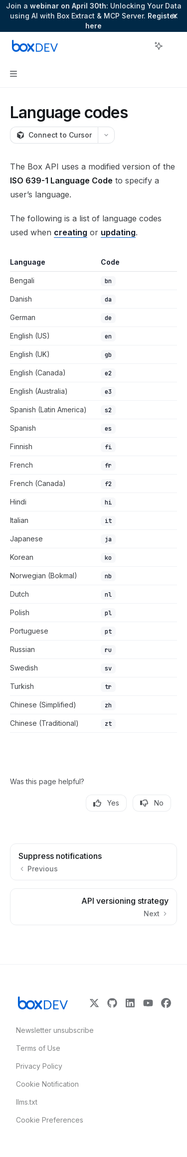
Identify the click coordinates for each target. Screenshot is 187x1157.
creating (70, 232)
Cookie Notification (47, 1084)
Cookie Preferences (49, 1120)
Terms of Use (38, 1048)
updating (118, 232)
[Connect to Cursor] (54, 135)
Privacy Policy (39, 1066)
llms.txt (26, 1102)
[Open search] (140, 46)
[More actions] (174, 46)
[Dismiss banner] (175, 16)
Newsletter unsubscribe (52, 1030)
